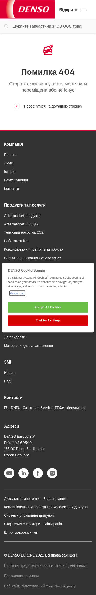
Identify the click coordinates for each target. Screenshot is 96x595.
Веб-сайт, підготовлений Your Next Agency (40, 585)
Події (8, 380)
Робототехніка (16, 240)
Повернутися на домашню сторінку (53, 106)
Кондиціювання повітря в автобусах (33, 249)
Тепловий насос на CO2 (24, 232)
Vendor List (17, 293)
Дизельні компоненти (21, 498)
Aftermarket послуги (21, 223)
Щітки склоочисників (21, 532)
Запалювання (55, 498)
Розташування (16, 179)
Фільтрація (53, 523)
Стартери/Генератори (22, 523)
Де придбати (14, 336)
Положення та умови (21, 575)
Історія (9, 171)
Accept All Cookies (48, 307)
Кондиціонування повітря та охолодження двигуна (46, 506)
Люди (8, 162)
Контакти (11, 188)
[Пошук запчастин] (48, 26)
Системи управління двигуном (29, 515)
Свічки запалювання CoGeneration (32, 257)
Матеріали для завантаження (28, 345)
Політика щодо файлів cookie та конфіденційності (45, 565)
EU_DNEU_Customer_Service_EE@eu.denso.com (44, 407)
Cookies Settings (48, 320)
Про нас (10, 154)
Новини (10, 372)
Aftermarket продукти (22, 215)
